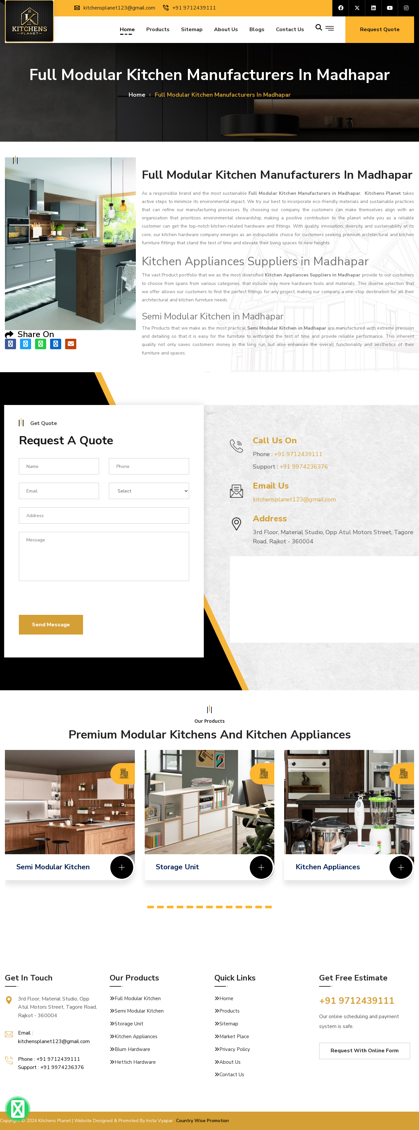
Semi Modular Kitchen (139, 1011)
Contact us (290, 30)
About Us (226, 30)
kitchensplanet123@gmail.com (114, 7)
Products (158, 30)
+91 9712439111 (189, 7)
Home (127, 30)
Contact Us (231, 1074)
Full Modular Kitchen (138, 998)
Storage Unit (129, 1023)
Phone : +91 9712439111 (49, 1059)
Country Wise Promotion (202, 1121)
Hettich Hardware (135, 1062)
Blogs (256, 30)
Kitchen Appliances (136, 1036)
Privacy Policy (234, 1049)
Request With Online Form (365, 1050)
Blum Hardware (132, 1049)
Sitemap (192, 30)
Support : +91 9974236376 (51, 1067)
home (137, 95)
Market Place (234, 1036)
